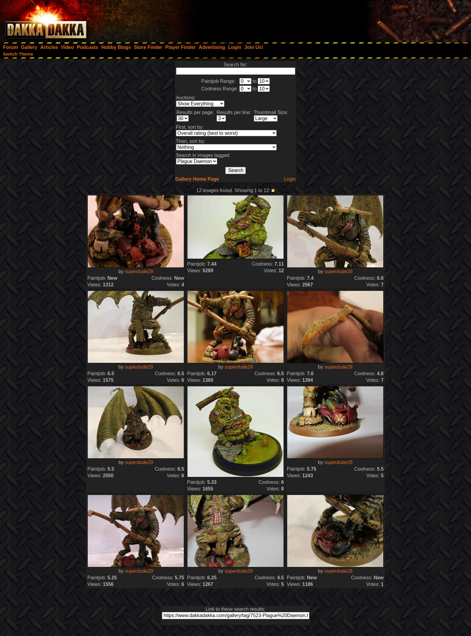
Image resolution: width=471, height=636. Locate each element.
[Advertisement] (390, 20)
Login (290, 179)
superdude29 (139, 271)
